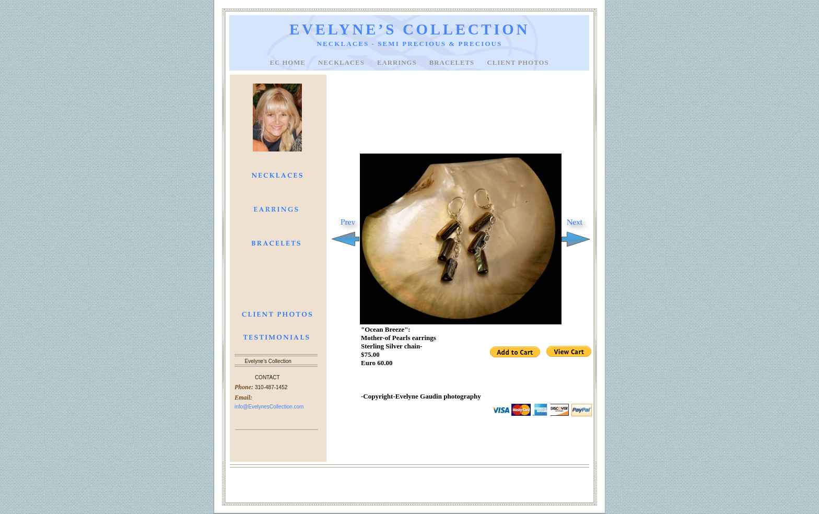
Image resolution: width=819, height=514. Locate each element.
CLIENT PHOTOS (517, 62)
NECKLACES (342, 62)
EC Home (289, 62)
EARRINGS (398, 62)
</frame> (523, 352)
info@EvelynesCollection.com (269, 407)
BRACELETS (453, 62)
